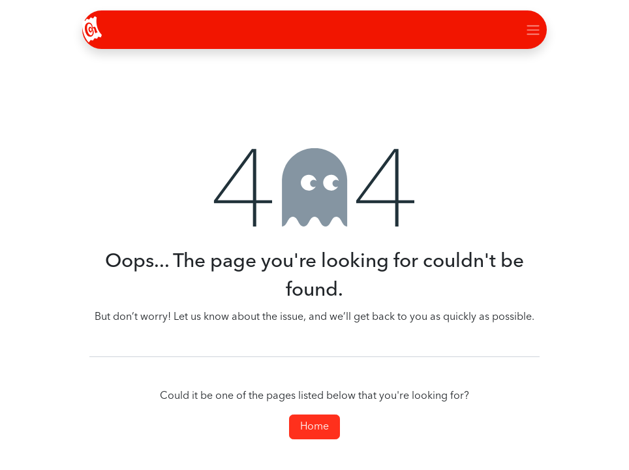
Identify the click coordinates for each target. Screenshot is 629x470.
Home (314, 427)
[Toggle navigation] (533, 30)
